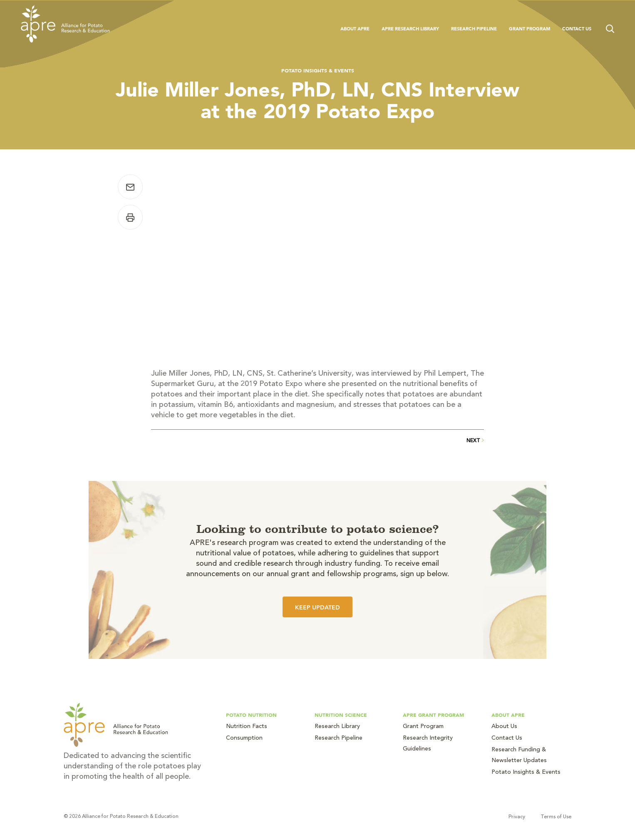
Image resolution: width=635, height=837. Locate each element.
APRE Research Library (410, 29)
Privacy (516, 817)
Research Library (337, 727)
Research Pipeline (474, 29)
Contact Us (576, 29)
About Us (504, 727)
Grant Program (529, 29)
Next (475, 440)
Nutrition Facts (246, 727)
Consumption (244, 738)
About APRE (355, 29)
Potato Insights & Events (317, 70)
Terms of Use (556, 817)
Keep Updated (317, 607)
